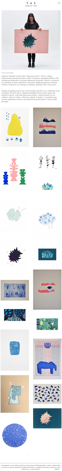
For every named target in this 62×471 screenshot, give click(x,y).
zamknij (56, 469)
